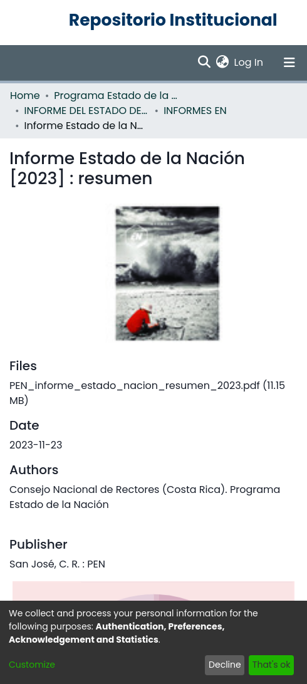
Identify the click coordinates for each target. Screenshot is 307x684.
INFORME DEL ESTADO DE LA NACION (87, 110)
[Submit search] (204, 62)
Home (25, 95)
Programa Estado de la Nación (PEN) (116, 95)
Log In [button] (249, 62)
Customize (32, 664)
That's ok (271, 664)
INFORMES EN (195, 110)
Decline (225, 664)
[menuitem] (223, 62)
